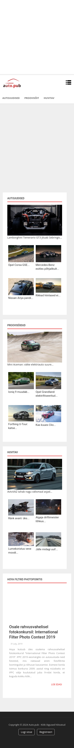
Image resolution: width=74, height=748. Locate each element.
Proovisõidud (16, 325)
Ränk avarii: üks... (18, 518)
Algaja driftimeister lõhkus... (47, 519)
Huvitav (49, 98)
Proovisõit (31, 98)
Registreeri (45, 732)
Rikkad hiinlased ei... (48, 295)
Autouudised (11, 98)
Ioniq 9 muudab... (18, 392)
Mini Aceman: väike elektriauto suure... (30, 364)
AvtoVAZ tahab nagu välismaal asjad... (29, 491)
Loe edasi (56, 684)
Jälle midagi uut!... (47, 549)
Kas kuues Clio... (46, 425)
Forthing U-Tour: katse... (18, 426)
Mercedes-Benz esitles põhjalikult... (47, 266)
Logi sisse (26, 732)
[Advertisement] (37, 37)
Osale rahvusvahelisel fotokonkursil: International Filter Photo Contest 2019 (33, 632)
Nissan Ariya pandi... (20, 298)
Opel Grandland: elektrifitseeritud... (47, 393)
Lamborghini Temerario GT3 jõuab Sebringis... (34, 237)
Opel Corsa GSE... (19, 265)
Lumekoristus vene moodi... (19, 550)
